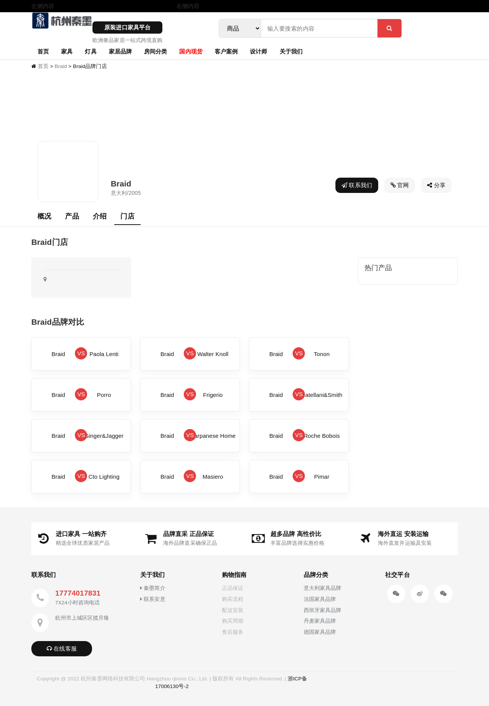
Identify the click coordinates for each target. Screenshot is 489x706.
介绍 (100, 216)
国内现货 (190, 51)
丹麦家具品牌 (320, 621)
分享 (436, 185)
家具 (67, 51)
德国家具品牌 (320, 632)
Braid (61, 66)
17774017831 (77, 593)
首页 (43, 51)
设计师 (258, 51)
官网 (399, 185)
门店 (127, 216)
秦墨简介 (152, 588)
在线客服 (62, 648)
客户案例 (226, 51)
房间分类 (155, 51)
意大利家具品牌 (323, 588)
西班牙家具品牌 (323, 610)
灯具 (90, 51)
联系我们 (357, 185)
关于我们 (291, 51)
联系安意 (152, 599)
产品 (72, 216)
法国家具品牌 (320, 599)
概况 (44, 216)
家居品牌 (120, 51)
